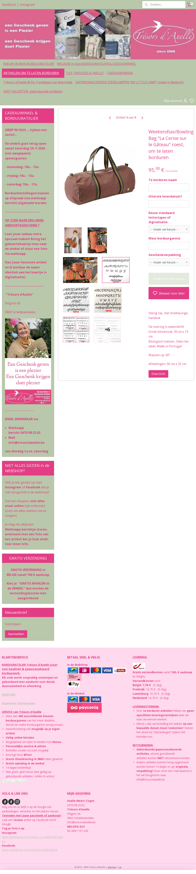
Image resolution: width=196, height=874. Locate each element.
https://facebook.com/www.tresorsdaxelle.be (29, 850)
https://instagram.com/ (16, 837)
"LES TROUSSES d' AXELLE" (85, 73)
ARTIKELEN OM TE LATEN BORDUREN (33, 73)
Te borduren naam (162, 180)
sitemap (112, 867)
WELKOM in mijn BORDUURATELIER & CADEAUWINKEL (96, 64)
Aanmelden (16, 634)
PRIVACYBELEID (14, 780)
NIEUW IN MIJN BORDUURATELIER (28, 64)
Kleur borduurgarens (164, 238)
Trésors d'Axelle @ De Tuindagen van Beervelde (37, 82)
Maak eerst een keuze (169, 278)
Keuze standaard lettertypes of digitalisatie (161, 217)
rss (119, 867)
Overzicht (158, 374)
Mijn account (176, 100)
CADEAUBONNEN (120, 73)
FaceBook (9, 4)
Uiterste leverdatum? (165, 196)
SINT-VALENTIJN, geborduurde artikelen (32, 91)
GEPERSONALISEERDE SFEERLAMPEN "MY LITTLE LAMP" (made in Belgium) (129, 82)
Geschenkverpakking (164, 255)
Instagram (27, 4)
